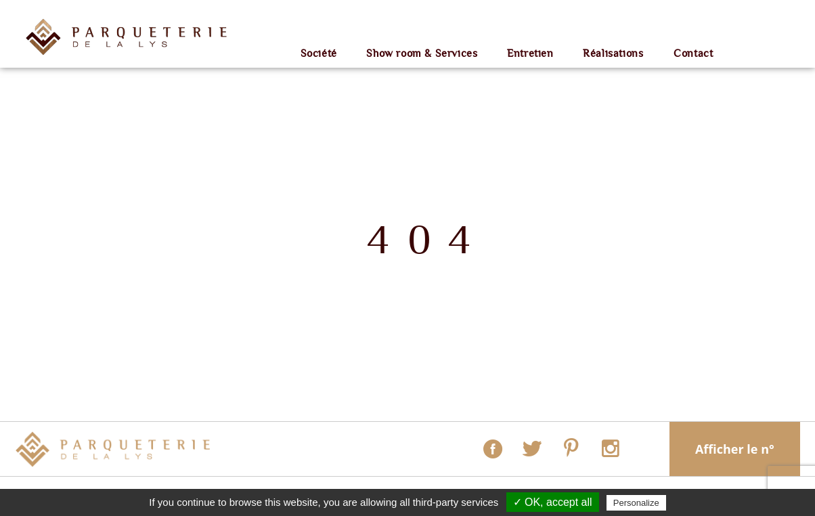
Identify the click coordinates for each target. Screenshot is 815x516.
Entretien (530, 54)
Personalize (636, 503)
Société (319, 54)
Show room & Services (421, 54)
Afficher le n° (734, 449)
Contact (693, 54)
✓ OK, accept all (552, 502)
